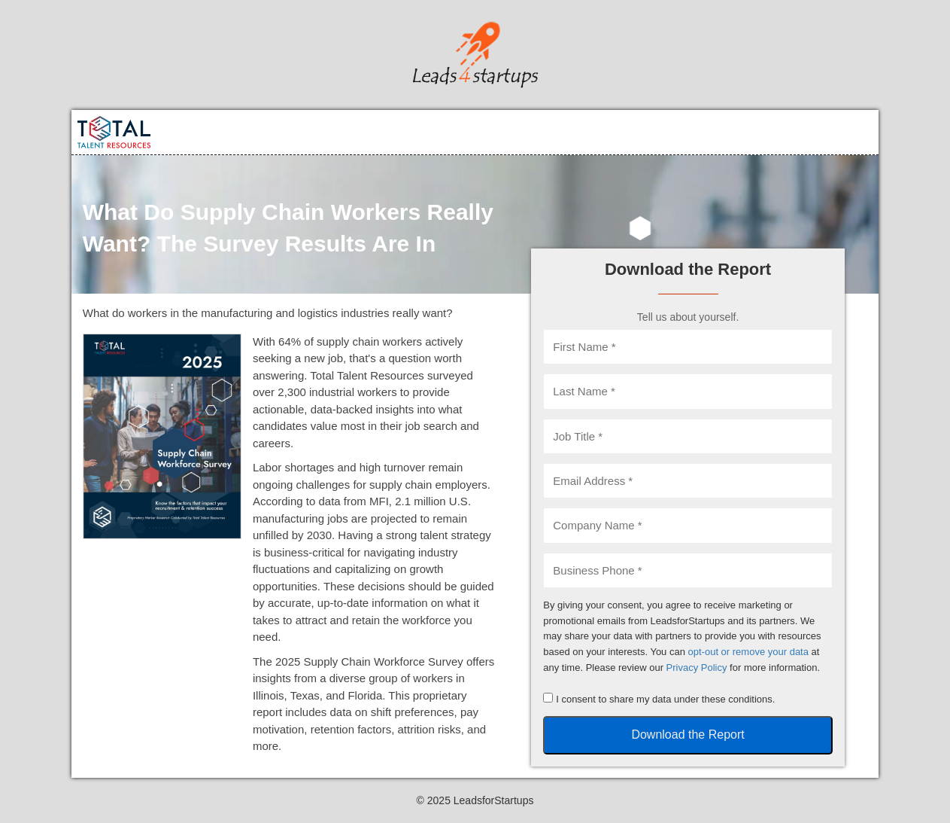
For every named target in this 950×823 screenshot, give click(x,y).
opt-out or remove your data (748, 651)
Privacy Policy (696, 667)
